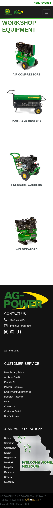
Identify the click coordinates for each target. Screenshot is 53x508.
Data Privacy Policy (14, 372)
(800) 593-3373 (14, 320)
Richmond (9, 472)
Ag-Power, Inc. (11, 350)
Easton (7, 453)
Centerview (10, 448)
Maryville (8, 467)
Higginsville (10, 457)
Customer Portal (12, 411)
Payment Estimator (13, 387)
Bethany (8, 438)
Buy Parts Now (11, 416)
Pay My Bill (26, 3)
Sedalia (8, 477)
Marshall (8, 462)
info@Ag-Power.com (17, 326)
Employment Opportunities (17, 392)
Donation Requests (13, 397)
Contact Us (9, 406)
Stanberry (9, 482)
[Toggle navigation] (46, 12)
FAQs (7, 401)
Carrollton (9, 443)
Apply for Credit (42, 3)
